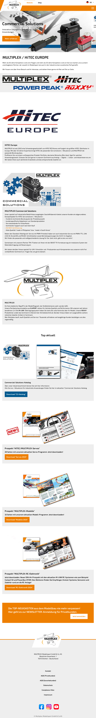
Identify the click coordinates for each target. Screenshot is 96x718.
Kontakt (48, 671)
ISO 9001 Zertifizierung (14, 228)
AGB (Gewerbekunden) (48, 680)
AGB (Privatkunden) (48, 676)
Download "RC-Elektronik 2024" (19, 587)
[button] (93, 30)
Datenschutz (48, 685)
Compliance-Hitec (48, 690)
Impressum (48, 695)
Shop (40, 3)
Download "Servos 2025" (16, 457)
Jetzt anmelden (79, 616)
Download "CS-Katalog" (16, 394)
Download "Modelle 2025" (17, 520)
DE (89, 2)
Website (30, 3)
